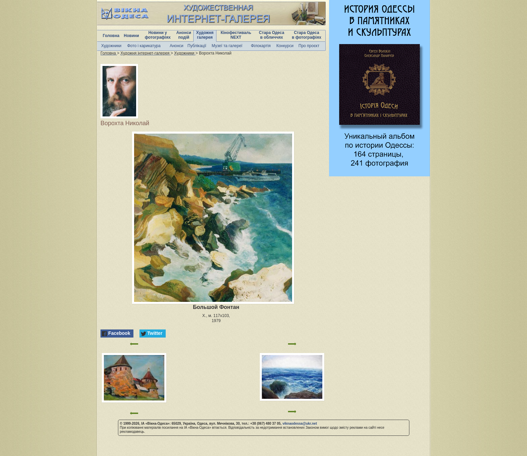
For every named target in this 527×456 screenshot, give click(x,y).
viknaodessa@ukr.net (299, 423)
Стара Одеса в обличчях (271, 35)
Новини (131, 35)
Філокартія (261, 45)
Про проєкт (308, 45)
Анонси (177, 45)
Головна (111, 35)
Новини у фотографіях (158, 35)
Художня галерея (205, 35)
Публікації (197, 45)
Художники (111, 45)
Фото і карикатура (143, 45)
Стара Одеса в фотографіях (306, 35)
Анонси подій (183, 35)
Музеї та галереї (227, 45)
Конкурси (284, 45)
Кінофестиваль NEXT (235, 35)
